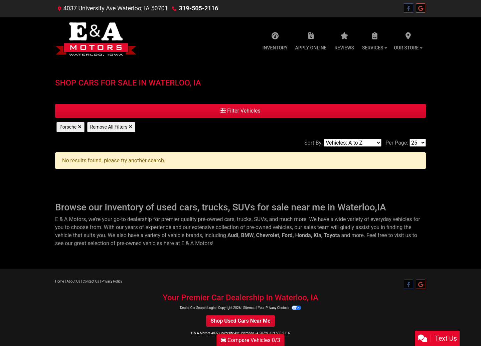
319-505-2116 (198, 8)
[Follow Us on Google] (420, 8)
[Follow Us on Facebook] (408, 8)
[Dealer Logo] (96, 39)
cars (229, 219)
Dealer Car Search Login (198, 308)
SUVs (260, 219)
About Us (73, 281)
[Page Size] (418, 143)
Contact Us (91, 281)
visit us (402, 235)
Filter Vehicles (240, 111)
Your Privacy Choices (279, 308)
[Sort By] (352, 143)
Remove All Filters (111, 127)
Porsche (70, 127)
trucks (244, 219)
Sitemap (249, 308)
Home (59, 281)
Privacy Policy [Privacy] (112, 281)
